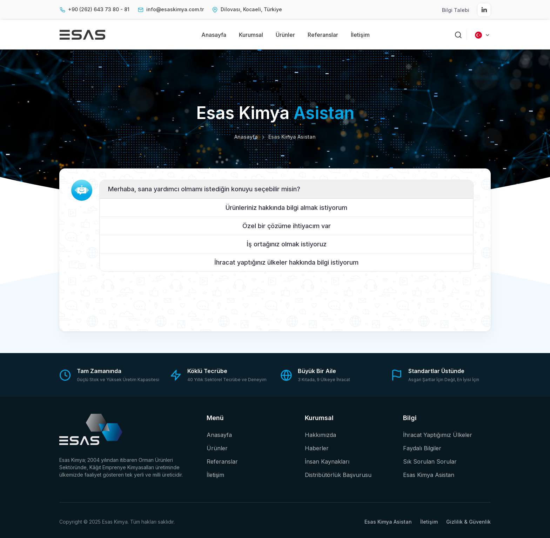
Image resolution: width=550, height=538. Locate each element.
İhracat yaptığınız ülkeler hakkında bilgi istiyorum (286, 262)
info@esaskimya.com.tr (175, 9)
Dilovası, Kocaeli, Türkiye (251, 9)
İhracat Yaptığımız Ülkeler (437, 434)
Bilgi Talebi (455, 10)
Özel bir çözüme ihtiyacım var (286, 226)
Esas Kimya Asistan (428, 474)
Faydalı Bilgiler (422, 448)
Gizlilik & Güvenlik (468, 522)
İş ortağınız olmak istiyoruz (287, 244)
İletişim (360, 34)
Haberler (317, 448)
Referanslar (323, 34)
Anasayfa (213, 34)
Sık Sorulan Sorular (430, 461)
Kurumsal (251, 34)
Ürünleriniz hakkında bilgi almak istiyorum (286, 207)
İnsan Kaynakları (327, 461)
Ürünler (285, 34)
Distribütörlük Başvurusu (338, 474)
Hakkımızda (320, 434)
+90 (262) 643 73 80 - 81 (98, 9)
